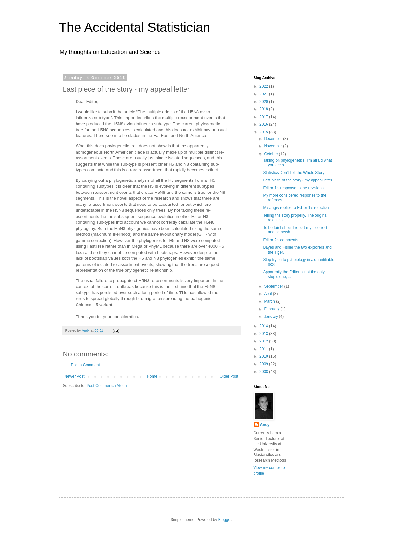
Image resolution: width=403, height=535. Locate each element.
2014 (264, 326)
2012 (264, 341)
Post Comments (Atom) (107, 385)
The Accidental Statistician (134, 27)
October (271, 154)
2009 (264, 364)
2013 (264, 333)
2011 (264, 349)
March (270, 301)
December (273, 138)
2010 (264, 356)
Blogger (224, 519)
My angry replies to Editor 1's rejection (296, 207)
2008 (264, 371)
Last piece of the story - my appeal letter (297, 180)
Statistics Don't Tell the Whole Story (293, 172)
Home (152, 376)
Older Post (229, 376)
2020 (264, 101)
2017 (264, 117)
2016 (264, 124)
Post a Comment (85, 365)
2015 (264, 132)
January (271, 316)
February (272, 309)
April (268, 294)
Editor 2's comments (280, 240)
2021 (264, 94)
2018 (264, 109)
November (273, 146)
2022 (264, 86)
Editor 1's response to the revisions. (294, 188)
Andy (265, 424)
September (274, 286)
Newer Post (75, 376)
